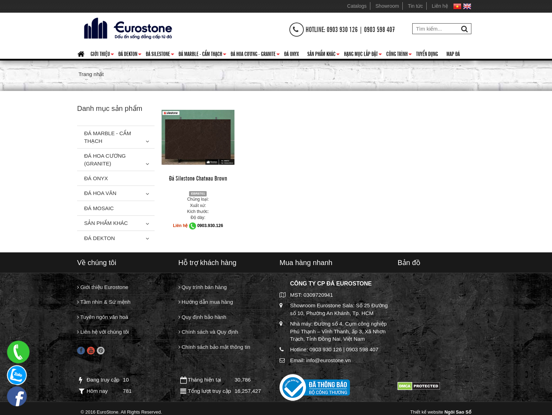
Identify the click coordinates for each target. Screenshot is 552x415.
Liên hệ (440, 6)
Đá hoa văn (100, 193)
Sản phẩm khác (323, 55)
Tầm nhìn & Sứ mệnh (104, 302)
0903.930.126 (210, 225)
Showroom (387, 6)
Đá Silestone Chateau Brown (198, 178)
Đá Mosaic (99, 208)
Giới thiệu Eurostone (102, 287)
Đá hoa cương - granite (255, 55)
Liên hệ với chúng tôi (103, 332)
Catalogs (356, 6)
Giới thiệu (102, 55)
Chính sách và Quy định (208, 332)
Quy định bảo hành (202, 317)
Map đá (453, 53)
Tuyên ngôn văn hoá (102, 317)
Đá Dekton (130, 55)
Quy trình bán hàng (202, 287)
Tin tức (415, 6)
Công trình (399, 55)
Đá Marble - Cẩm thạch (202, 55)
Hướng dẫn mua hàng (205, 302)
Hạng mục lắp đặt (363, 55)
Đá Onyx (291, 53)
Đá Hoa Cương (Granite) (105, 159)
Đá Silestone (160, 55)
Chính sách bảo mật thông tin (214, 347)
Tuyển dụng (427, 53)
